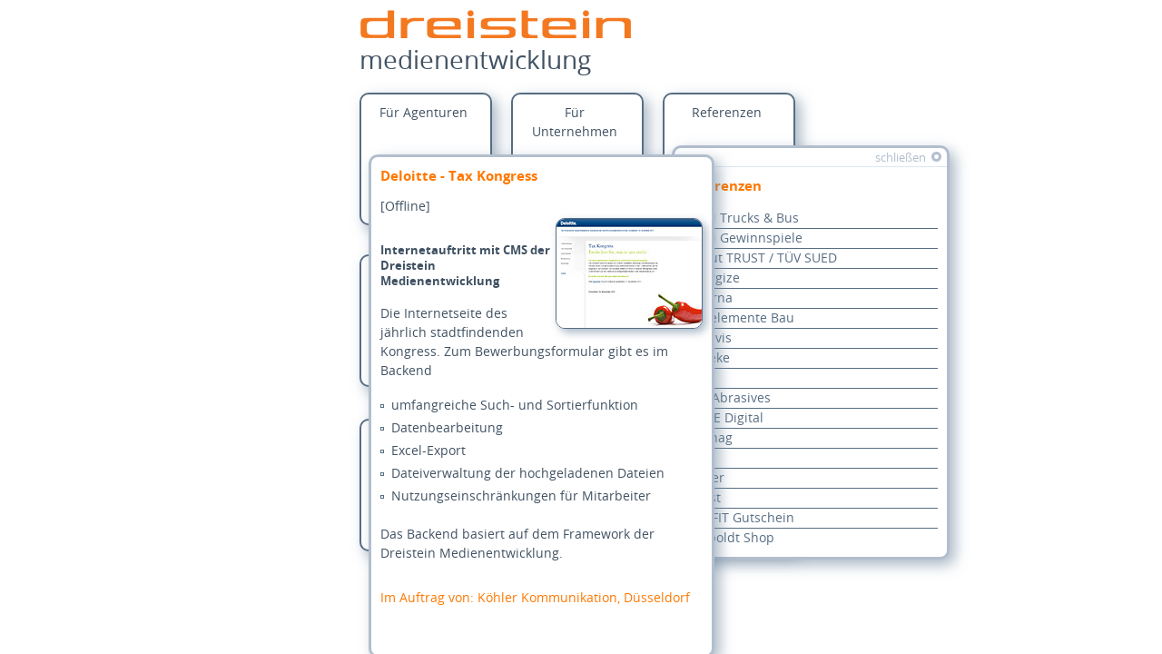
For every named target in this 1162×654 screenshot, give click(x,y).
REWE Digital (724, 418)
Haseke (708, 358)
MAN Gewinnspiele (744, 238)
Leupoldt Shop (730, 538)
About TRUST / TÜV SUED (761, 258)
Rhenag (709, 438)
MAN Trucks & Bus (742, 218)
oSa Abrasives (728, 398)
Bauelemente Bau (740, 318)
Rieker (705, 478)
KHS (698, 378)
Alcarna (709, 298)
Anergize (713, 278)
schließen (900, 157)
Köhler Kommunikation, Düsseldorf (547, 598)
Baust (703, 498)
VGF (697, 458)
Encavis (709, 338)
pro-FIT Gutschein (740, 518)
